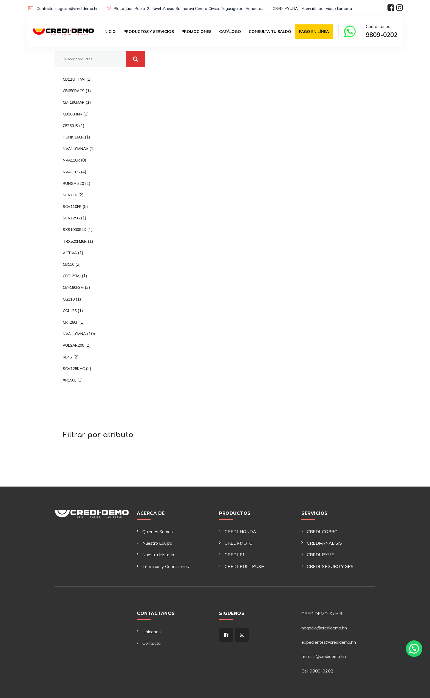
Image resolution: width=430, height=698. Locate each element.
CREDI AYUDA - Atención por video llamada (312, 8)
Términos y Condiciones (165, 566)
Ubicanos (151, 631)
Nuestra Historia (158, 554)
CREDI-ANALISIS (324, 543)
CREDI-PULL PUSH (244, 566)
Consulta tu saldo (270, 31)
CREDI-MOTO (239, 543)
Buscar (135, 59)
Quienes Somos (157, 531)
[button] (414, 647)
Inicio (109, 31)
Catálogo (230, 31)
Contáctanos (381, 32)
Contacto (151, 643)
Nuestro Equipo (157, 543)
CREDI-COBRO (322, 531)
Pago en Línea (314, 31)
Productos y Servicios (148, 31)
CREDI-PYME (320, 554)
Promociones (196, 31)
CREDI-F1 (235, 554)
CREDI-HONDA (240, 531)
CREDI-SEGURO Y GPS (330, 566)
